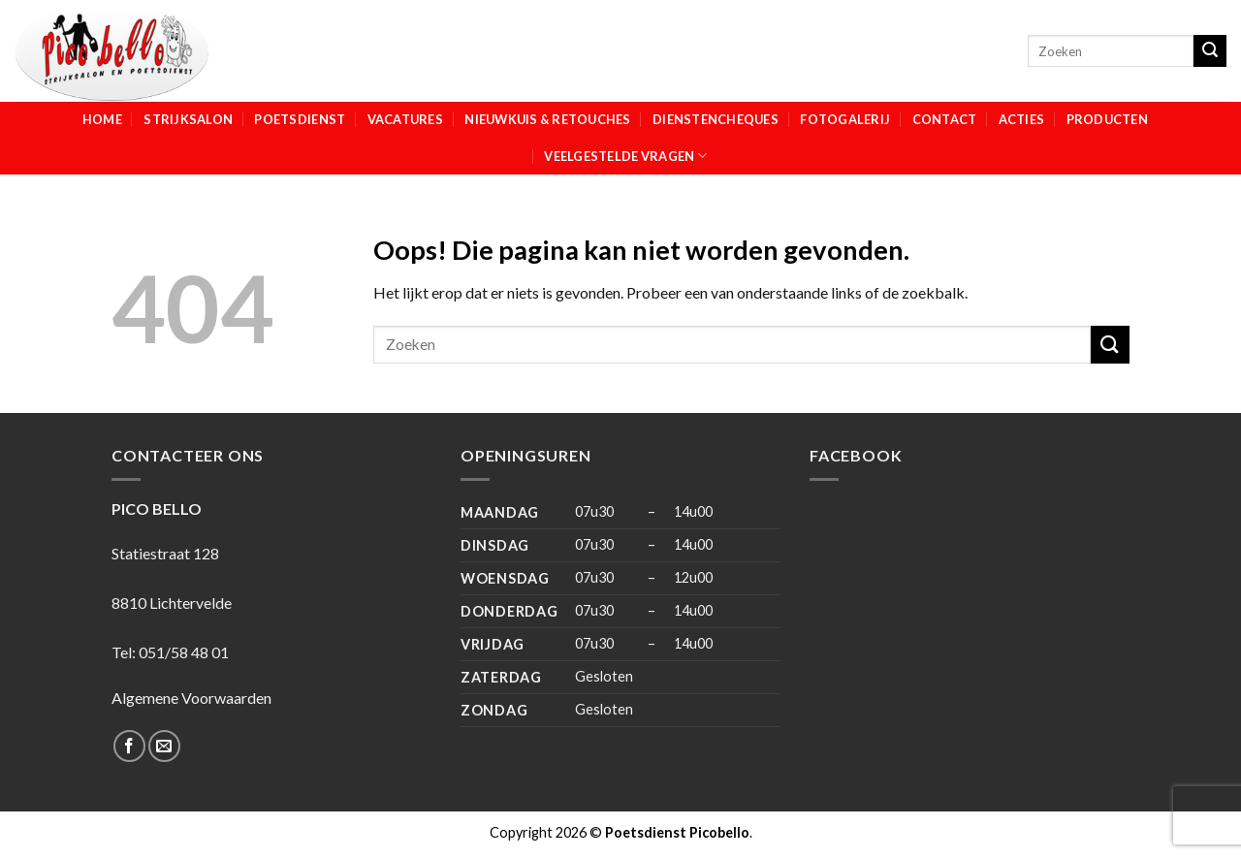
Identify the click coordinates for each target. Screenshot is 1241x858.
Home (102, 119)
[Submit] (1209, 51)
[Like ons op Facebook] (129, 746)
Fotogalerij (845, 119)
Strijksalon (188, 119)
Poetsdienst (299, 119)
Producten (1107, 119)
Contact (944, 119)
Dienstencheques (715, 119)
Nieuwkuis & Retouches (547, 119)
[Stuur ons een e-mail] (164, 746)
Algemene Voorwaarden (191, 697)
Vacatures (405, 119)
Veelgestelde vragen (625, 155)
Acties (1022, 119)
